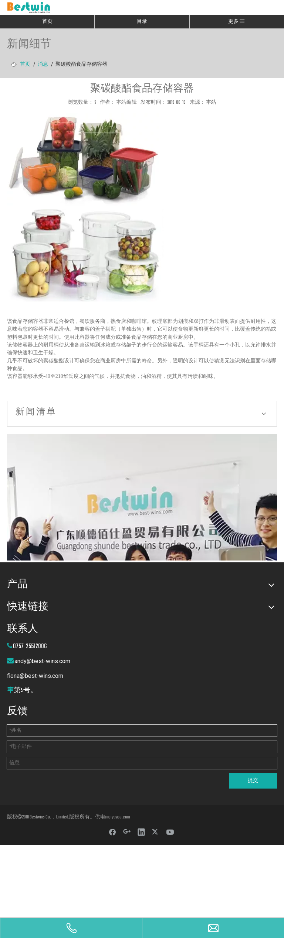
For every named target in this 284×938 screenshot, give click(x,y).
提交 (253, 780)
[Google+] (127, 832)
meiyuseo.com (117, 817)
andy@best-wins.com (42, 661)
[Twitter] (156, 832)
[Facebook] (112, 832)
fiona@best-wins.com (35, 675)
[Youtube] (170, 832)
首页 (47, 21)
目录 (142, 21)
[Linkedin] (141, 832)
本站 (211, 102)
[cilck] (142, 497)
